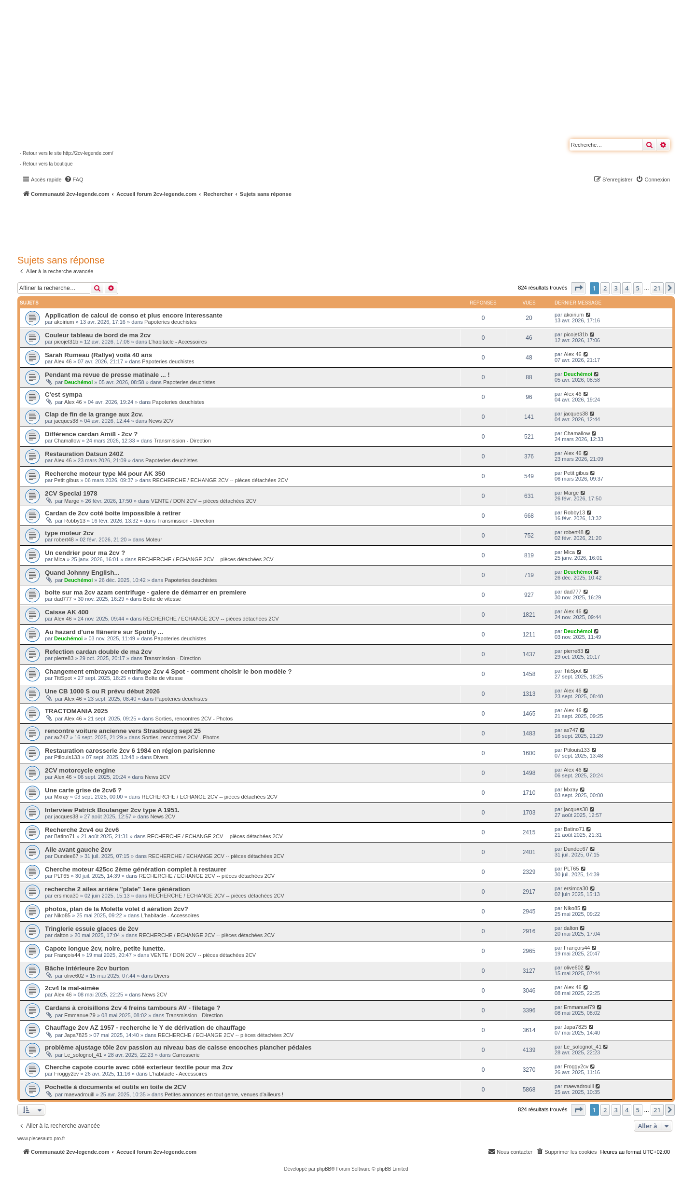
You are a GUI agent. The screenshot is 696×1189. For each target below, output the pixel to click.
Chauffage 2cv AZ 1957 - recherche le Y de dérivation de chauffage (145, 1027)
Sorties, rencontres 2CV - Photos (194, 718)
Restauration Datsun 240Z (84, 453)
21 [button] (657, 288)
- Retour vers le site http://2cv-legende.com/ (66, 153)
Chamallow (67, 440)
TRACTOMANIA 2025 (76, 711)
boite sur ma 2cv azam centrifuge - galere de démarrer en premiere (145, 592)
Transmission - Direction (182, 440)
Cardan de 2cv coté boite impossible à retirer (113, 513)
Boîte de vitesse (162, 599)
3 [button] (616, 288)
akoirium (64, 322)
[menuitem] (74, 179)
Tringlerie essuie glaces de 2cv (92, 928)
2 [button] (605, 288)
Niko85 (62, 915)
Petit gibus (66, 480)
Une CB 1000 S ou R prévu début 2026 (102, 691)
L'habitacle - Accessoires (178, 342)
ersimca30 (66, 896)
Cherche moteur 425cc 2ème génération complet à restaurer (135, 869)
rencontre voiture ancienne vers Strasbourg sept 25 (123, 730)
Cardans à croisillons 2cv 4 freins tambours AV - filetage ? (133, 1007)
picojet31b (66, 342)
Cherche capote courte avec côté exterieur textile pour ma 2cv (139, 1067)
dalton (61, 935)
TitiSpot (63, 678)
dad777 (63, 599)
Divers (160, 757)
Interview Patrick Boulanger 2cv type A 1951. (112, 810)
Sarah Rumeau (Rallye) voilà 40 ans (98, 355)
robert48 (64, 539)
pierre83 (63, 658)
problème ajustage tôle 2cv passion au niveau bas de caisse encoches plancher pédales (178, 1047)
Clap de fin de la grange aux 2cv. (94, 414)
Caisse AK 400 (66, 612)
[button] (578, 288)
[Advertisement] (258, 224)
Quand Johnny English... (82, 572)
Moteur (154, 539)
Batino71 (64, 836)
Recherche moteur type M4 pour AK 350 (105, 473)
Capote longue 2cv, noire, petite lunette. (105, 948)
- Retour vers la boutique (46, 163)
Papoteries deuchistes (170, 322)
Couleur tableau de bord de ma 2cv (98, 335)
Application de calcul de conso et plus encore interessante (134, 315)
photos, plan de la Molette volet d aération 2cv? (116, 908)
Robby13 (74, 521)
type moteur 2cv (69, 533)
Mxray (61, 797)
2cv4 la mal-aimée (72, 988)
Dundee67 (66, 856)
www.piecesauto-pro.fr (41, 1138)
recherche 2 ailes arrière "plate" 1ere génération (117, 889)
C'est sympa (63, 394)
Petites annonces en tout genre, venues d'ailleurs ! (224, 1094)
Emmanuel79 (80, 1015)
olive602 (74, 976)
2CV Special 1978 (71, 493)
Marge (71, 501)
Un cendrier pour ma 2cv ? (85, 552)
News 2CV (161, 421)
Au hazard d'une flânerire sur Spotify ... (104, 632)
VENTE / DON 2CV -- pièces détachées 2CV (203, 501)
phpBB (324, 1169)
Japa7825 (75, 1035)
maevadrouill (79, 1094)
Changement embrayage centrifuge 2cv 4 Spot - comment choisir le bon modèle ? (168, 671)
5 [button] (638, 288)
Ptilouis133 (67, 757)
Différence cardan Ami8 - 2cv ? (91, 434)
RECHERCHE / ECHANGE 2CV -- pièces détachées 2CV (220, 480)
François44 (67, 955)
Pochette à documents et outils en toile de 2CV (115, 1087)
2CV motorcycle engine (80, 770)
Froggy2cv (66, 1074)
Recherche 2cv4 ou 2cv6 (82, 829)
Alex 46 (63, 361)
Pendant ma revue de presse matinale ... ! (107, 374)
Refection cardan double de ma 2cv (98, 651)
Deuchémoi (78, 382)
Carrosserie (186, 1055)
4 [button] (626, 288)
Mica (59, 559)
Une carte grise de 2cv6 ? (83, 790)
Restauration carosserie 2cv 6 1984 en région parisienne (130, 750)
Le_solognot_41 (83, 1055)
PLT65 (62, 876)
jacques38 (66, 421)
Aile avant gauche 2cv (78, 849)
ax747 (61, 737)
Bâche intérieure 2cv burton (87, 968)
